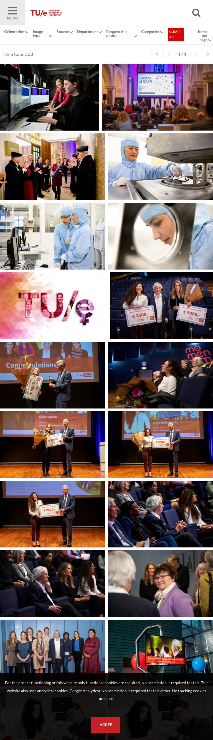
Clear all (174, 34)
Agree (106, 724)
